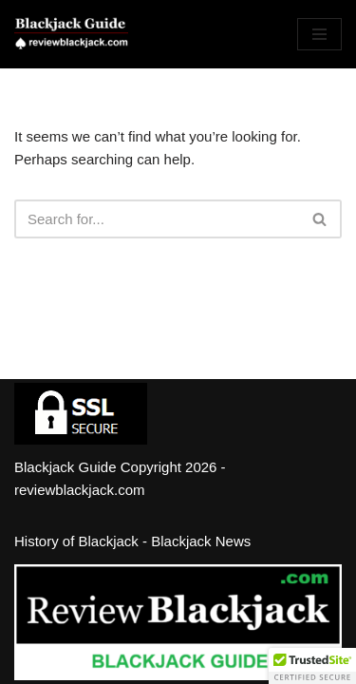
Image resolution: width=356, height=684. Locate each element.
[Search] (156, 219)
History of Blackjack (76, 541)
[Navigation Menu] (319, 34)
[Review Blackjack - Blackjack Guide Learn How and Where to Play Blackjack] (71, 34)
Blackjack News (201, 541)
